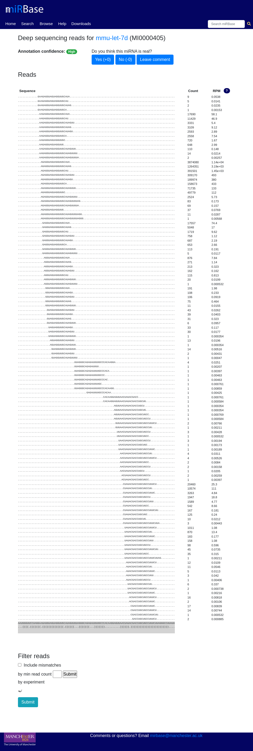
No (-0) (125, 59)
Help (62, 23)
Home (10, 23)
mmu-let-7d (112, 37)
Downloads (81, 23)
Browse (46, 23)
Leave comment (155, 59)
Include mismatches (41, 665)
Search (27, 23)
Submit (28, 702)
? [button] (227, 91)
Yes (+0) (103, 59)
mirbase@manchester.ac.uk (176, 735)
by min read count (34, 674)
